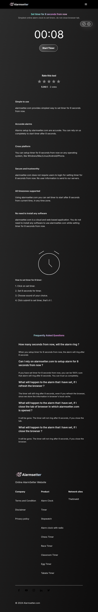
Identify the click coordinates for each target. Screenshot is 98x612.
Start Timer (49, 48)
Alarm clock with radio (52, 527)
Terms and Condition (25, 500)
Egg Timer (46, 564)
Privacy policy (22, 518)
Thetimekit (73, 499)
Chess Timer (47, 537)
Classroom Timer (49, 555)
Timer (44, 509)
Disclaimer (20, 509)
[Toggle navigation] (86, 4)
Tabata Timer (47, 573)
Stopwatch (46, 518)
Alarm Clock (47, 500)
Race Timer (46, 546)
